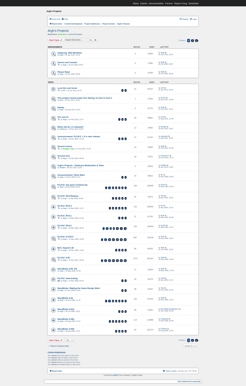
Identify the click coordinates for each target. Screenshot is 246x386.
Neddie (163, 127)
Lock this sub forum (67, 88)
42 (117, 240)
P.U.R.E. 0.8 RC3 (65, 237)
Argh (61, 55)
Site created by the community (189, 381)
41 (113, 240)
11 (121, 229)
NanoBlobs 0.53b (65, 329)
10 (117, 229)
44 (125, 240)
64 (125, 261)
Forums (169, 3)
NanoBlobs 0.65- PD (67, 269)
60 (109, 261)
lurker (163, 185)
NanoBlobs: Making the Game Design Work (78, 288)
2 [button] (192, 40)
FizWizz (164, 329)
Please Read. (63, 72)
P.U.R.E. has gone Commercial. (72, 185)
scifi (162, 88)
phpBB (114, 375)
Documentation (156, 3)
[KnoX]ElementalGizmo (170, 309)
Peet (162, 236)
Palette (60, 107)
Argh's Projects (58, 30)
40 (109, 240)
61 (113, 261)
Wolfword (63, 129)
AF (64, 90)
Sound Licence (64, 146)
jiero (61, 100)
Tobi (162, 196)
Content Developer (75, 34)
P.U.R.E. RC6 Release (67, 196)
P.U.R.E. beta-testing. (67, 278)
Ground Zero (63, 156)
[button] (196, 40)
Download (193, 3)
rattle (163, 257)
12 (125, 229)
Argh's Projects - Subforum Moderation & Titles (80, 165)
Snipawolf (164, 319)
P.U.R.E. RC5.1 (64, 216)
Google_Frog (68, 149)
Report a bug (180, 3)
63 (121, 261)
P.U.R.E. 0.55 (63, 257)
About (136, 3)
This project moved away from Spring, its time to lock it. (84, 98)
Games (143, 3)
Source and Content (67, 62)
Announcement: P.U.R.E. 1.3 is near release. (79, 136)
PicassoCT (165, 156)
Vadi (162, 278)
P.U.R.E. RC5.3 (64, 206)
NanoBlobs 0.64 (65, 298)
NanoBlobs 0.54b (65, 319)
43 (121, 240)
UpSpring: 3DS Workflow (69, 53)
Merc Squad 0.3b (65, 248)
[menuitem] (65, 19)
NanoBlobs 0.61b (65, 309)
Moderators (62, 34)
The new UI (62, 117)
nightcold (164, 136)
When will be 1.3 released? (70, 127)
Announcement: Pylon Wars (71, 175)
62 (117, 261)
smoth (163, 98)
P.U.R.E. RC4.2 (64, 225)
